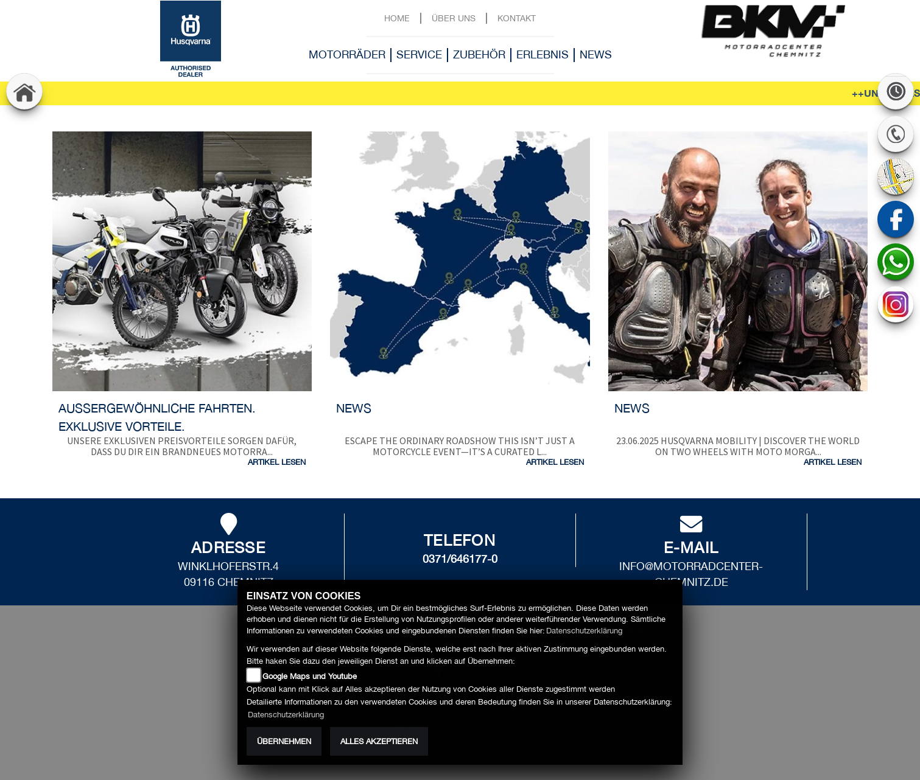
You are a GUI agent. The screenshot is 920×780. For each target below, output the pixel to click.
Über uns (454, 18)
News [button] (596, 54)
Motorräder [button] (347, 54)
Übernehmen (284, 741)
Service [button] (419, 54)
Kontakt (516, 18)
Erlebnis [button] (542, 54)
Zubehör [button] (479, 54)
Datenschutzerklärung (584, 630)
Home (397, 18)
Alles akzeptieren (379, 741)
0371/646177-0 (460, 558)
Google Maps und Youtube (309, 676)
